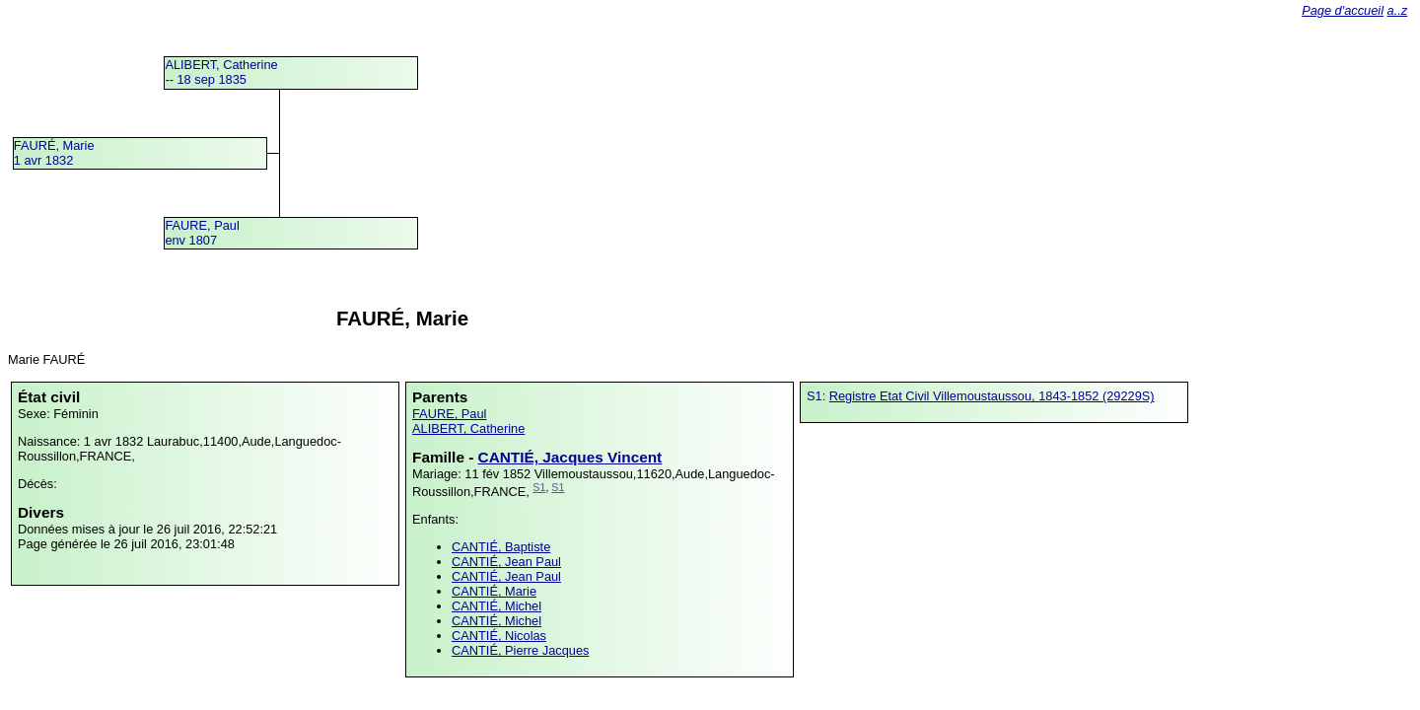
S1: (818, 396)
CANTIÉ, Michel (496, 606)
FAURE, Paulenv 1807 (202, 233)
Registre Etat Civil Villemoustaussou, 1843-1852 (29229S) (992, 396)
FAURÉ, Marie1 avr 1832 (54, 153)
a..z (1397, 10)
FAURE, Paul (449, 413)
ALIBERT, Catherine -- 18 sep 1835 (221, 72)
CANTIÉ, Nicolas (499, 635)
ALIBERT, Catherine (468, 428)
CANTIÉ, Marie (494, 591)
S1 (538, 487)
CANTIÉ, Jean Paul (506, 561)
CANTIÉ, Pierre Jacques (520, 650)
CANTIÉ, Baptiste (501, 546)
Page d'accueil (1343, 10)
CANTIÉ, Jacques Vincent (570, 457)
